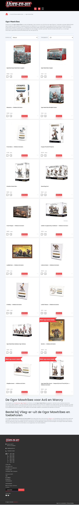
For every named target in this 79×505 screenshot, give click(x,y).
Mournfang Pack (45, 186)
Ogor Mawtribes (29, 14)
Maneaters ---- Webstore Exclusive (14, 107)
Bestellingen (8, 477)
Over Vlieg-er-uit (9, 466)
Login (6, 475)
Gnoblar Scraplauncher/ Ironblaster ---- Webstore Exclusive (54, 225)
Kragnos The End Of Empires (47, 146)
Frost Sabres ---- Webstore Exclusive (15, 146)
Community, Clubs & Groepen (11, 471)
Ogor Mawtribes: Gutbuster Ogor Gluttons (16, 344)
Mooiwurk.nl (16, 502)
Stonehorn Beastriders (12, 186)
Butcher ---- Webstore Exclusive (48, 344)
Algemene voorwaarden (61, 503)
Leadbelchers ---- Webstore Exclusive (15, 265)
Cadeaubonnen (9, 481)
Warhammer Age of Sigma (20, 403)
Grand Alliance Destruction (16, 14)
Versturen (21, 489)
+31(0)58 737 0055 (11, 451)
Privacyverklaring (70, 503)
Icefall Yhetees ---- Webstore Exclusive (50, 304)
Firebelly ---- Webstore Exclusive (14, 304)
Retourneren (8, 479)
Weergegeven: (44, 37)
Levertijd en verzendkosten (11, 468)
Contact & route (9, 469)
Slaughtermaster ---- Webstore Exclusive (16, 383)
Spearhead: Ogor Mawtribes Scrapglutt (15, 68)
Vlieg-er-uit (51, 418)
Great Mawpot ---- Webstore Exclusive (15, 225)
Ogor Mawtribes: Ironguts (47, 68)
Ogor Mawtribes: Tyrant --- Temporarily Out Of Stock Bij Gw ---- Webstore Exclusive (55, 384)
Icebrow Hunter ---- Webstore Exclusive (50, 265)
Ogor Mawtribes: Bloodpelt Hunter (49, 107)
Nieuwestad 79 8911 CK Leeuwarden (11, 445)
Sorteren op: (8, 37)
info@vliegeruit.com (11, 448)
